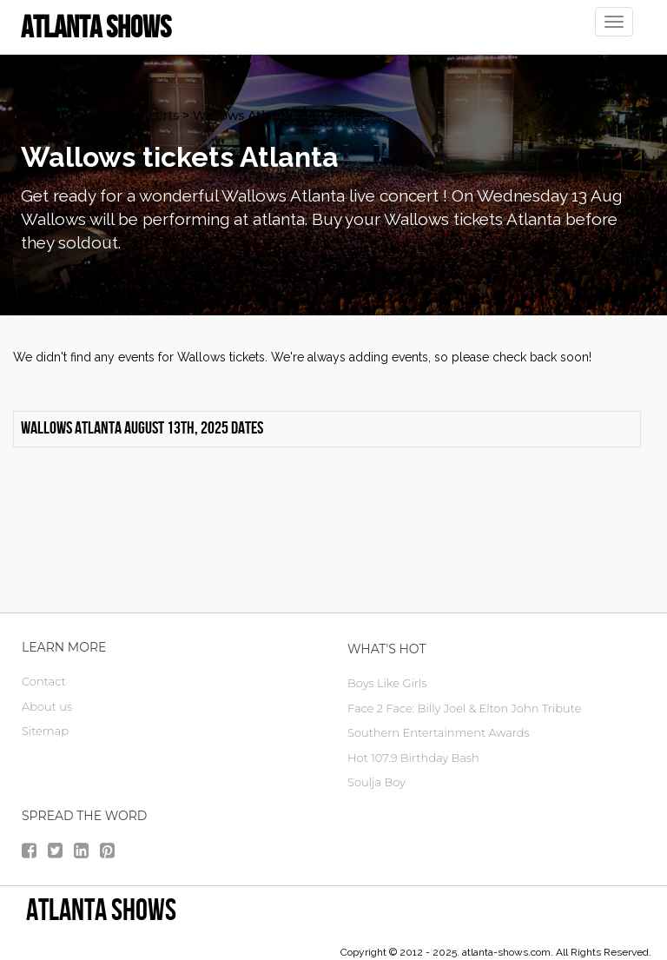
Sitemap (45, 731)
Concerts (151, 115)
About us (47, 706)
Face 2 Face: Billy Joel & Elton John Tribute (464, 708)
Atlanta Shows (101, 909)
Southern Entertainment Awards (438, 732)
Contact (44, 681)
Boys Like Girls (386, 683)
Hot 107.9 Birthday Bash (413, 758)
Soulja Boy (376, 782)
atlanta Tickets (65, 115)
